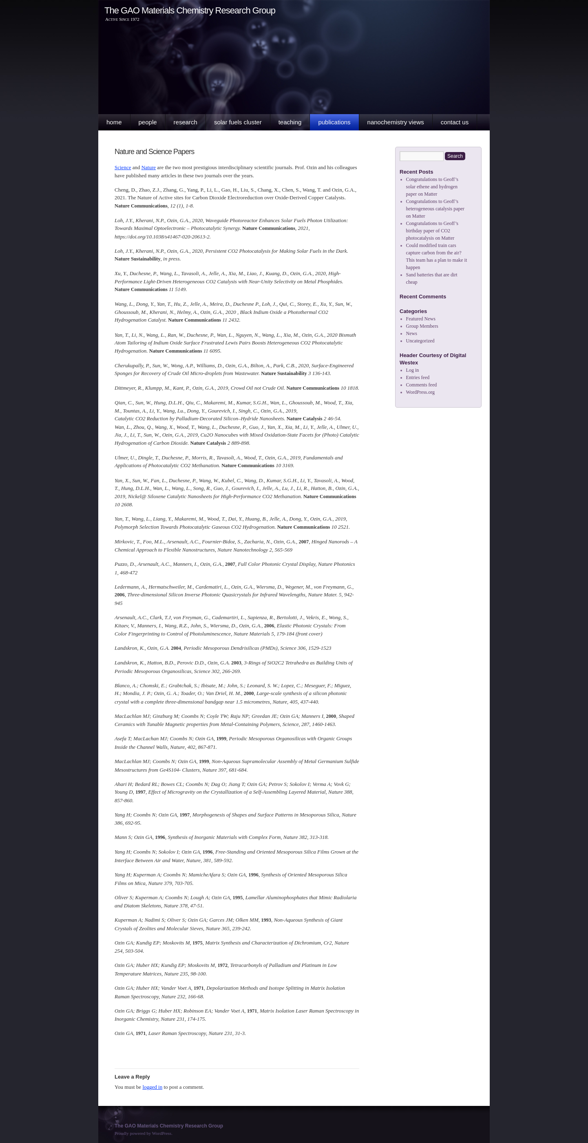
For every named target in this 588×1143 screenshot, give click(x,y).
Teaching (290, 122)
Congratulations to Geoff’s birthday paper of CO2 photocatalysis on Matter (432, 231)
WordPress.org (420, 392)
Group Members (422, 326)
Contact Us (455, 122)
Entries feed (418, 377)
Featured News (420, 319)
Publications (334, 122)
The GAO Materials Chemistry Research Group (189, 10)
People (148, 122)
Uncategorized (420, 341)
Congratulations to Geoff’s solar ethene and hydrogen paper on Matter (432, 187)
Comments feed (421, 385)
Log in (412, 370)
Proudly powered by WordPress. (143, 1133)
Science (123, 167)
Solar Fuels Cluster (238, 122)
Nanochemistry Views (395, 122)
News (411, 333)
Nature (148, 167)
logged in (152, 1087)
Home (114, 122)
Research (185, 122)
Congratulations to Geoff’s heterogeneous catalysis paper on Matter (435, 209)
